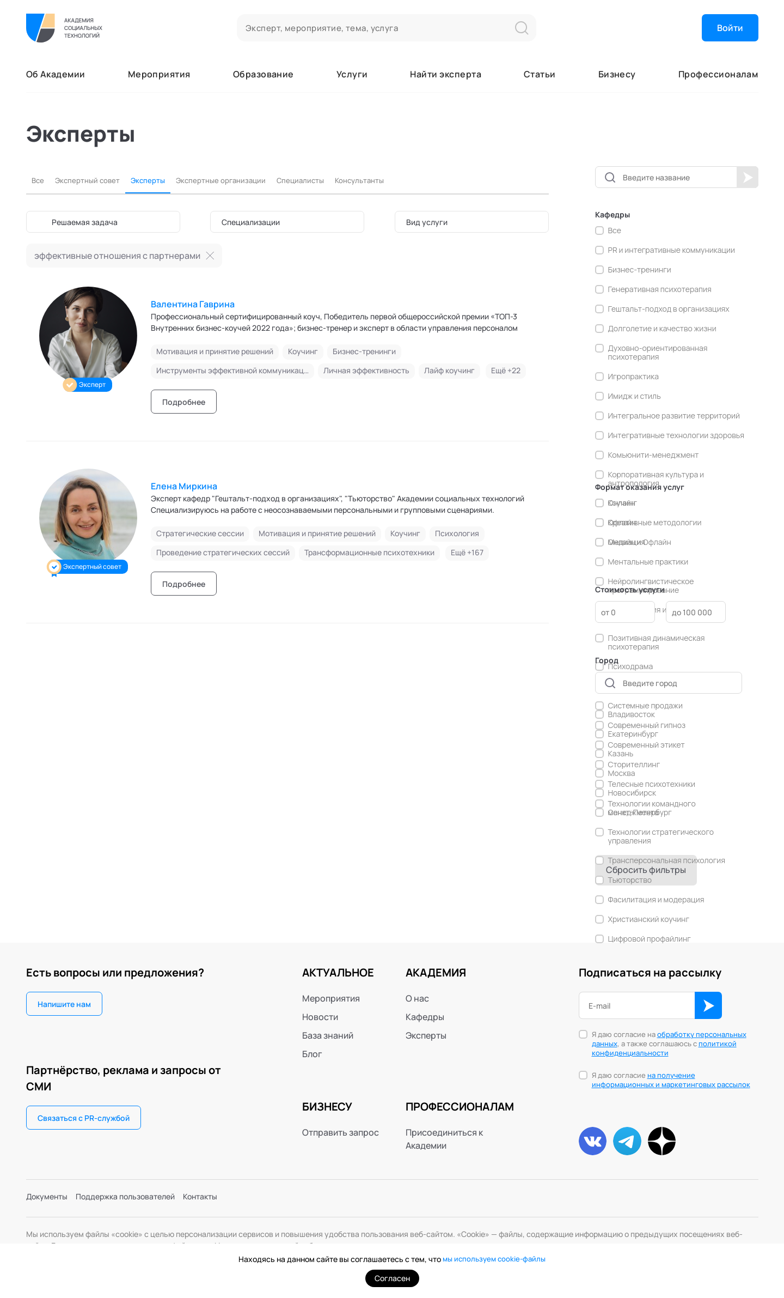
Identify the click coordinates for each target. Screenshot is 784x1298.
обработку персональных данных (669, 1038)
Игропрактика (633, 376)
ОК (708, 1005)
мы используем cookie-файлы (494, 1259)
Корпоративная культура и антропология (656, 479)
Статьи (540, 74)
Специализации (251, 222)
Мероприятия (159, 74)
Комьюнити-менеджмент (653, 455)
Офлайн (622, 522)
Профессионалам (718, 74)
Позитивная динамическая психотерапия (656, 642)
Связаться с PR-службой (84, 1118)
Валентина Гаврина (193, 304)
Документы (50, 1199)
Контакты (224, 1199)
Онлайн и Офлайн (639, 542)
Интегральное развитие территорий (674, 415)
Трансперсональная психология (667, 860)
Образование (263, 74)
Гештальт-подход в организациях (669, 309)
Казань (621, 753)
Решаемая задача (85, 222)
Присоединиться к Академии (444, 1138)
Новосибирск (632, 792)
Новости (320, 1017)
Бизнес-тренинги (639, 269)
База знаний (327, 1035)
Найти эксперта (445, 74)
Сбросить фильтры (646, 870)
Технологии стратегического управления (661, 836)
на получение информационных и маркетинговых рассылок (671, 1079)
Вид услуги (427, 222)
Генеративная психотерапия (660, 289)
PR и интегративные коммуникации (672, 250)
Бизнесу (617, 74)
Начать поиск (747, 177)
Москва (621, 773)
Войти (730, 28)
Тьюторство (630, 880)
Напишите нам (64, 1004)
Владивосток (631, 714)
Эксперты (166, 180)
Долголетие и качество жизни (662, 328)
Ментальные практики (648, 561)
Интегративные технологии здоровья (676, 435)
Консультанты (414, 180)
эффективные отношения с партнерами (117, 256)
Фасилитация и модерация (656, 899)
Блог (312, 1054)
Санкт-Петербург (640, 812)
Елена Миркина (184, 486)
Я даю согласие (671, 1080)
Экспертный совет (96, 180)
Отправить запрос (340, 1132)
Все (39, 180)
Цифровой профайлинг (649, 939)
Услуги (352, 74)
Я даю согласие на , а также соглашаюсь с (669, 1044)
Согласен (392, 1278)
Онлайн (621, 503)
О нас (417, 998)
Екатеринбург (633, 734)
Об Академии (55, 74)
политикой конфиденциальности (664, 1048)
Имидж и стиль (634, 396)
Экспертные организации (251, 180)
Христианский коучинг (648, 919)
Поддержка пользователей (139, 1199)
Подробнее (183, 402)
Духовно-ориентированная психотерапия (658, 352)
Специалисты (344, 180)
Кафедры (425, 1017)
